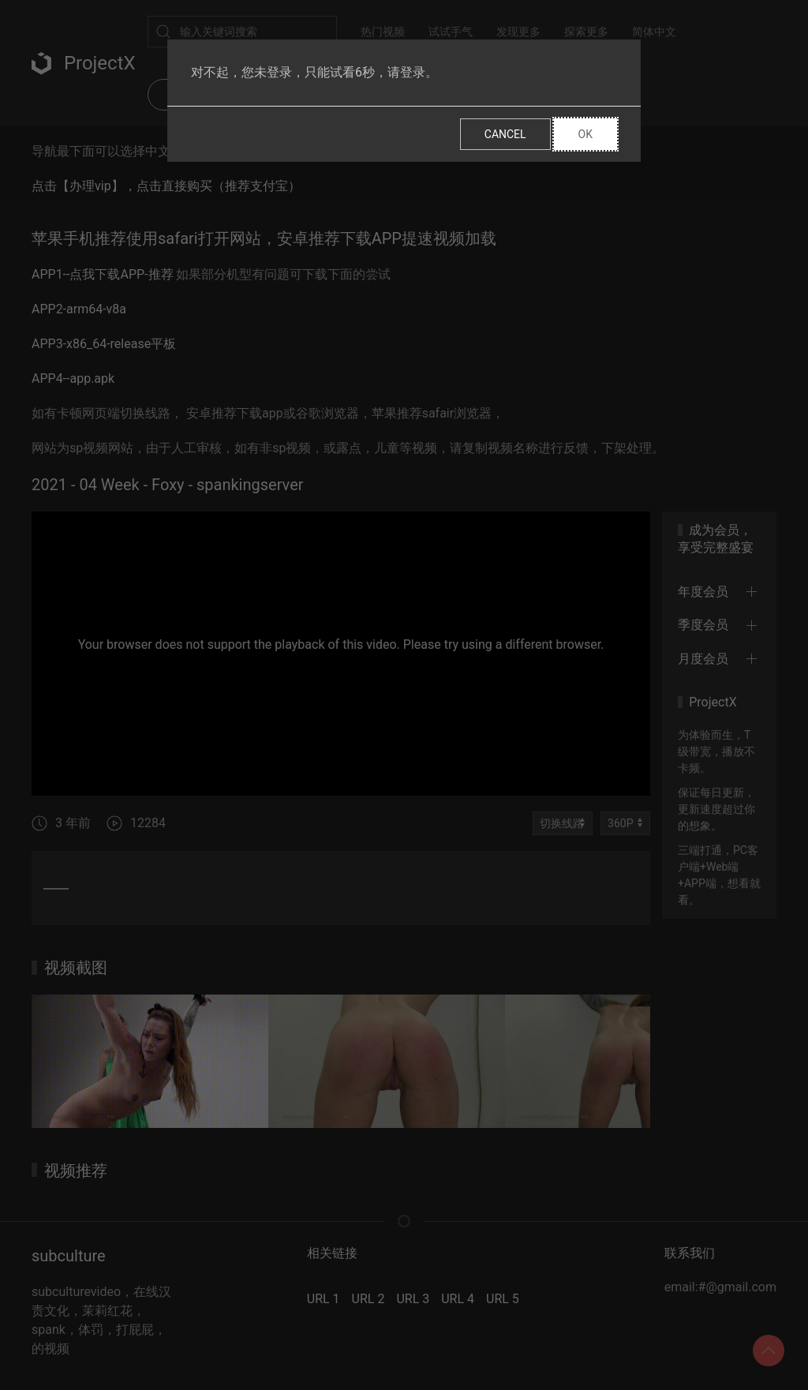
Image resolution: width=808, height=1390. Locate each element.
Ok (585, 134)
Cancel (505, 134)
